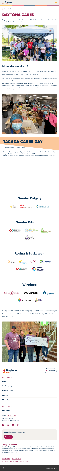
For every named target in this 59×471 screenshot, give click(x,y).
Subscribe (8, 437)
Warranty (5, 400)
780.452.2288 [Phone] (11, 415)
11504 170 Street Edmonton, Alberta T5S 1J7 (11, 419)
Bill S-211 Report (16, 459)
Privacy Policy (6, 459)
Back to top (50, 371)
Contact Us (6, 410)
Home (5, 8)
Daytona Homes (14, 8)
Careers (5, 395)
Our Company (7, 386)
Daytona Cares (7, 390)
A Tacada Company (50, 468)
